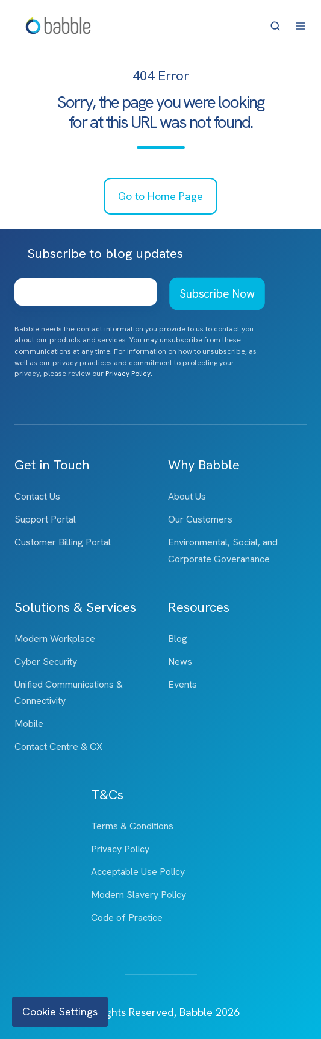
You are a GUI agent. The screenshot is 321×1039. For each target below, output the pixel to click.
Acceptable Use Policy (138, 871)
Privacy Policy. (128, 373)
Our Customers (200, 519)
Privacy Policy (120, 849)
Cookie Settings (60, 1012)
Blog (177, 638)
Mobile (28, 723)
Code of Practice (127, 917)
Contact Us (37, 496)
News (180, 661)
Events (182, 684)
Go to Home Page (160, 196)
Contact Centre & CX (58, 746)
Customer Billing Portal (62, 542)
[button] (275, 26)
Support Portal (45, 519)
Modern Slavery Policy (138, 894)
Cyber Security (45, 661)
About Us (187, 496)
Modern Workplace (54, 638)
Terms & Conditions (132, 826)
